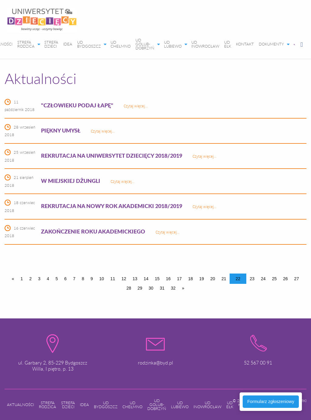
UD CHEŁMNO (121, 44)
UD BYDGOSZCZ (89, 44)
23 (252, 278)
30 (151, 288)
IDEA (67, 44)
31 (162, 288)
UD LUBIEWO (173, 44)
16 (168, 278)
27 (296, 278)
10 (101, 278)
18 (190, 278)
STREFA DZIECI (51, 44)
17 (179, 278)
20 (212, 278)
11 (112, 278)
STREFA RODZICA (26, 44)
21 (223, 278)
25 (274, 278)
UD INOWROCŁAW (205, 44)
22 (238, 278)
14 (146, 278)
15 (157, 278)
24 (263, 278)
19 (201, 278)
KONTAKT (245, 44)
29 (140, 288)
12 (123, 278)
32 (173, 288)
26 (285, 278)
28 (128, 288)
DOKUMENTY (271, 44)
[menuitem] (42, 21)
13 (135, 278)
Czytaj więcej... (136, 106)
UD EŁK (227, 44)
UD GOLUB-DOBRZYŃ (144, 44)
